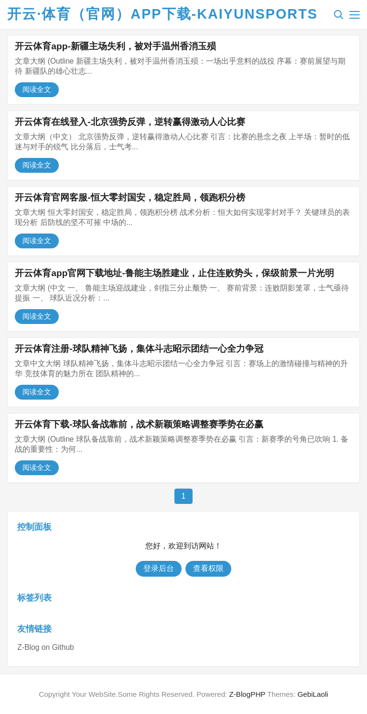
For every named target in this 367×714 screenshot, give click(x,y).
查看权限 (208, 568)
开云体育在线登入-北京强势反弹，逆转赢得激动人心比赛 (130, 122)
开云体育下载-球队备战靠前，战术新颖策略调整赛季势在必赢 (139, 424)
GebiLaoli (312, 694)
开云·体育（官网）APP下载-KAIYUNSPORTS (162, 14)
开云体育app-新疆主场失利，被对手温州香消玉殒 (115, 46)
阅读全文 (36, 89)
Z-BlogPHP (247, 694)
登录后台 (158, 568)
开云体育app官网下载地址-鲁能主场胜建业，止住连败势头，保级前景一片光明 (174, 273)
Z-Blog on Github (45, 647)
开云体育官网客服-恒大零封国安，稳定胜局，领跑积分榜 (130, 197)
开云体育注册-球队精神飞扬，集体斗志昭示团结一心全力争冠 (139, 349)
